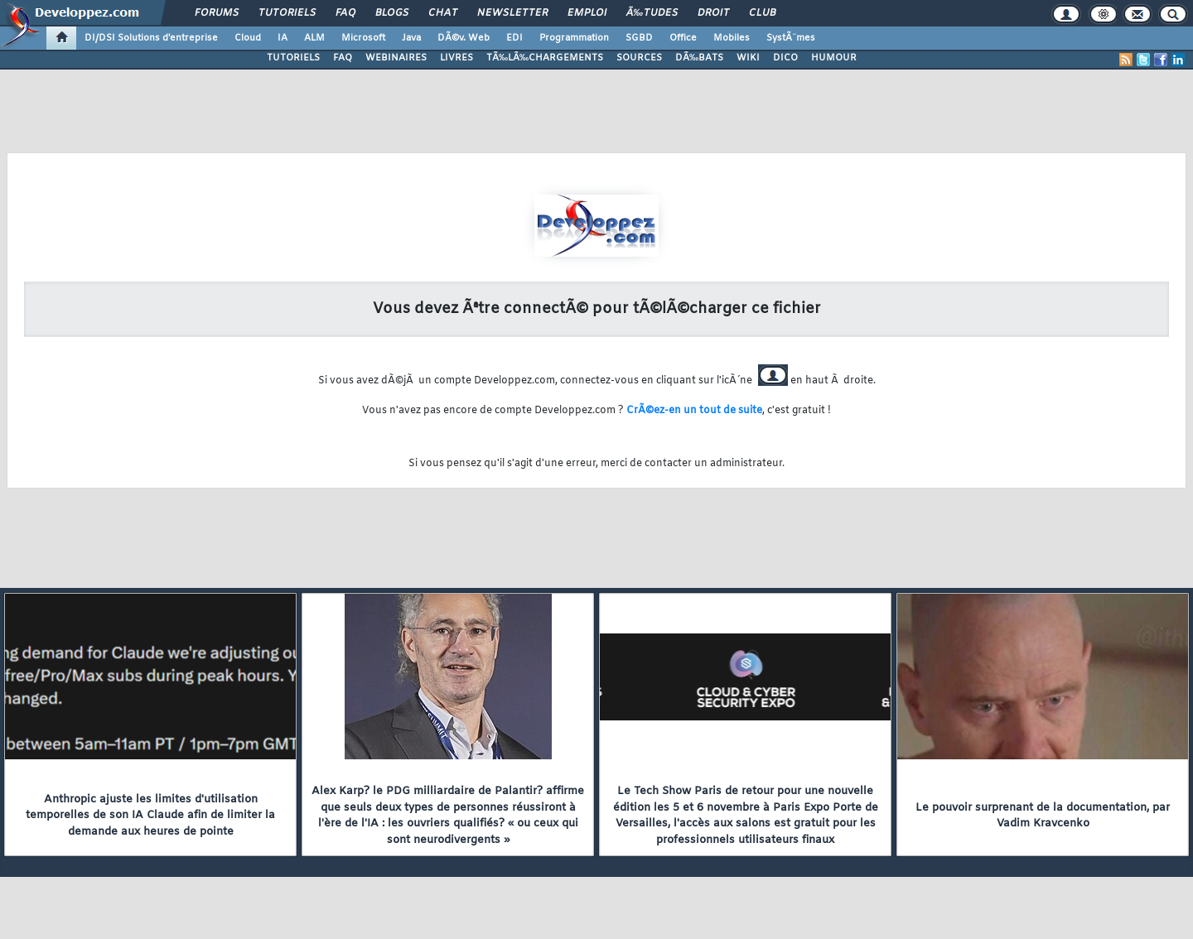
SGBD (639, 38)
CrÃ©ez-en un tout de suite (694, 410)
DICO (785, 58)
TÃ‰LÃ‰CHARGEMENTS (544, 58)
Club (762, 13)
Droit (713, 13)
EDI (514, 38)
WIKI (748, 58)
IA (282, 38)
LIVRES (456, 58)
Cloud (247, 38)
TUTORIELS (293, 58)
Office (683, 38)
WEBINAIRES (396, 58)
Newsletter (512, 13)
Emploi (587, 13)
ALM (314, 38)
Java (411, 38)
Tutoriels (287, 13)
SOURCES (639, 58)
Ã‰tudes (652, 13)
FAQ (345, 13)
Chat (443, 13)
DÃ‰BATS (699, 58)
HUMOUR (834, 58)
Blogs (392, 13)
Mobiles (731, 38)
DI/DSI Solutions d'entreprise (151, 38)
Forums (216, 13)
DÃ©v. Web (463, 38)
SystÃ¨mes (790, 38)
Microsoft (363, 38)
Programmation (574, 38)
